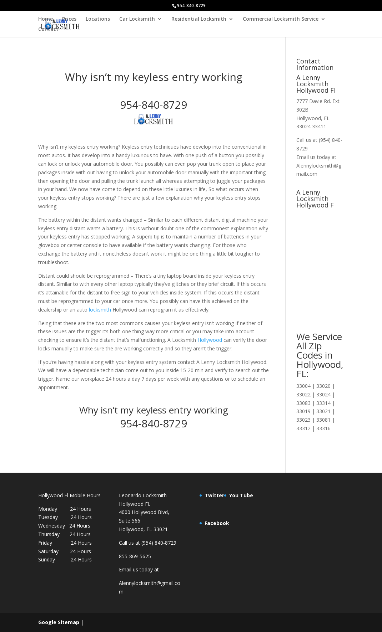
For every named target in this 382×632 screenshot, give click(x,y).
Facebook (217, 523)
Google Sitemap (58, 622)
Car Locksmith (137, 19)
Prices (69, 19)
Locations (98, 19)
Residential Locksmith (198, 19)
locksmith (100, 309)
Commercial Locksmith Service (280, 19)
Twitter (214, 495)
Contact (48, 29)
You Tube (241, 495)
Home (45, 19)
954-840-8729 (153, 104)
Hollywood (209, 339)
